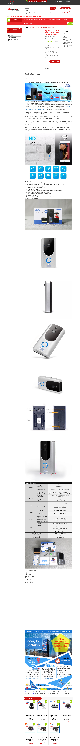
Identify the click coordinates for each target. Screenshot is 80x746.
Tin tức (16, 1)
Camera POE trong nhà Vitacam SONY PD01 (30, 739)
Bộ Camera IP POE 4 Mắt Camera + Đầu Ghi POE (54, 717)
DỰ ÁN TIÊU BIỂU (47, 19)
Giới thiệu (31, 19)
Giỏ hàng (65, 12)
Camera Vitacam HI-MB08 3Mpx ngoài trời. (42, 739)
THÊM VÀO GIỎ (55, 61)
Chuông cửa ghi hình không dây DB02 (34, 109)
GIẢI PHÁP (13, 37)
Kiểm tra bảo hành (65, 8)
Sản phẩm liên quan (33, 698)
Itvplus (26, 691)
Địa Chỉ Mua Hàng (28, 23)
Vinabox (40, 12)
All (30, 27)
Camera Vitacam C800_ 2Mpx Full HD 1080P (30, 717)
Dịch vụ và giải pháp (38, 19)
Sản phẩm (10, 3)
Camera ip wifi (26, 12)
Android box (32, 12)
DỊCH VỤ (13, 35)
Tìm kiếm (53, 8)
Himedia (36, 12)
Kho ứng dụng (63, 19)
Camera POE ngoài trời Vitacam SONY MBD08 (54, 739)
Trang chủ (26, 27)
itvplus (65, 31)
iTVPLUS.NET (11, 1)
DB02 (68, 106)
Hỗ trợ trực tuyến (59, 1)
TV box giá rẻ (48, 12)
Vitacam (43, 12)
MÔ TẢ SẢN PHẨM (30, 79)
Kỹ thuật (58, 19)
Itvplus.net (31, 693)
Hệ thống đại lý (68, 1)
